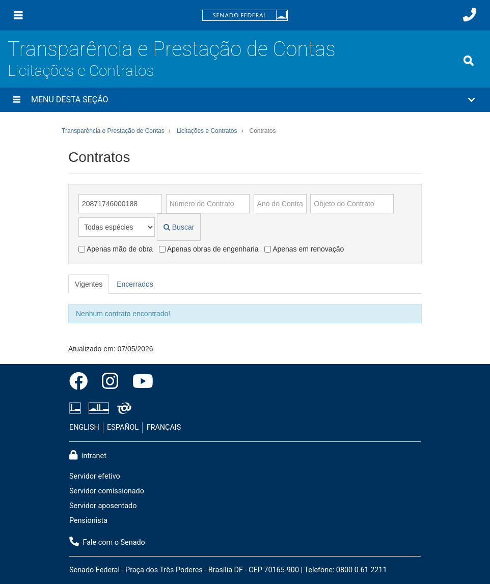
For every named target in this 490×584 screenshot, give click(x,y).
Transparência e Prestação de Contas (172, 49)
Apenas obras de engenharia (209, 249)
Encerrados (135, 284)
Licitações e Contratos (81, 70)
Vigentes (88, 284)
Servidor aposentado (103, 506)
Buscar (179, 227)
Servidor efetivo (94, 476)
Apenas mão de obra (115, 249)
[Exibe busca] (468, 60)
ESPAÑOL (123, 427)
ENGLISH (84, 427)
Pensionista (88, 520)
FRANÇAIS (164, 427)
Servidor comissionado (106, 491)
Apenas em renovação (304, 249)
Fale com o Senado (107, 542)
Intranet (87, 455)
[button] (245, 100)
